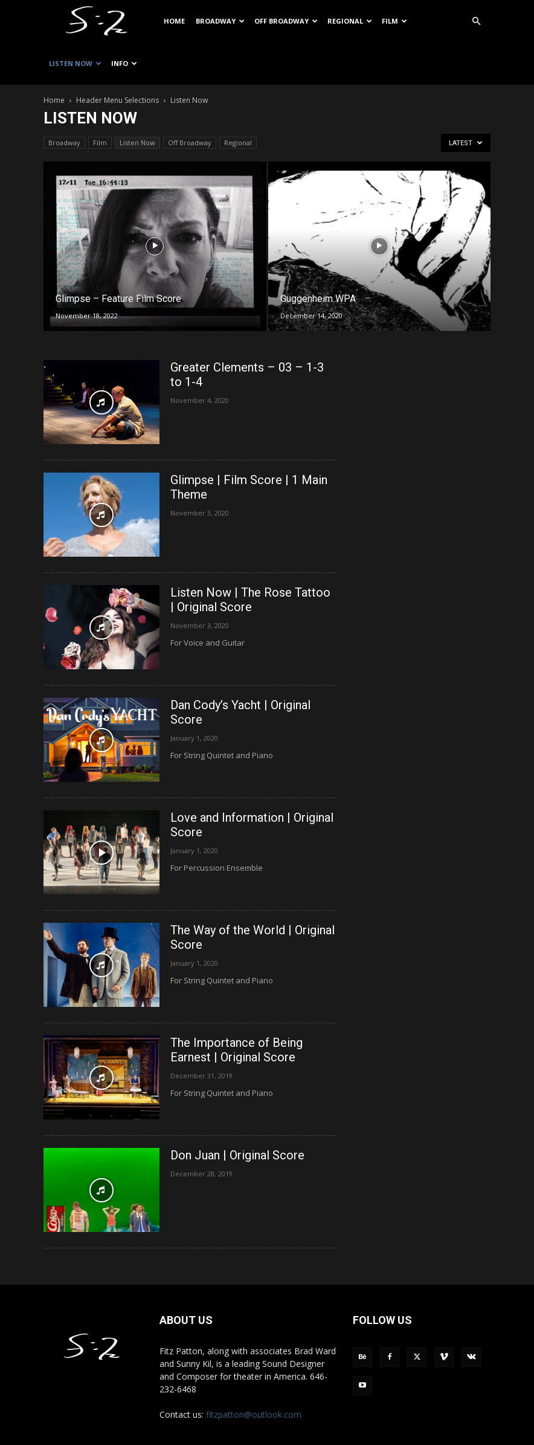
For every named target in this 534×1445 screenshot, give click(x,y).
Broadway (220, 20)
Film (394, 20)
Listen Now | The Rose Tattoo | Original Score (250, 599)
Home (174, 20)
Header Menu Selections (117, 100)
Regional (349, 20)
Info (124, 63)
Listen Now (75, 63)
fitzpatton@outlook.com (253, 1414)
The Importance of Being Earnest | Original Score (236, 1049)
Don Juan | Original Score (237, 1155)
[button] (476, 21)
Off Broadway (286, 20)
